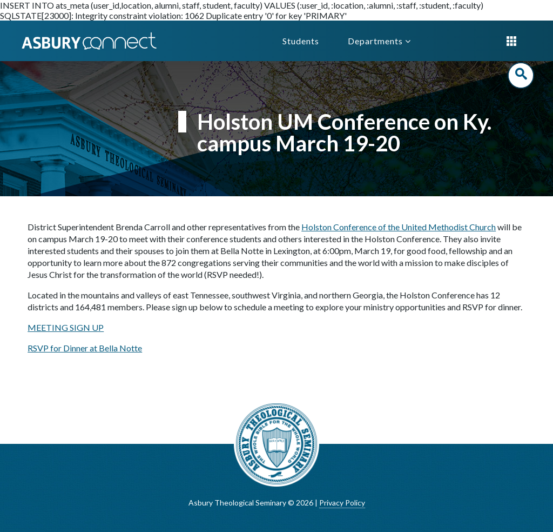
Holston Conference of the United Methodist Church (398, 227)
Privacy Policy (342, 502)
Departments (379, 41)
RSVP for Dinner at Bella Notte (85, 348)
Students (300, 41)
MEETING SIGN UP (66, 327)
